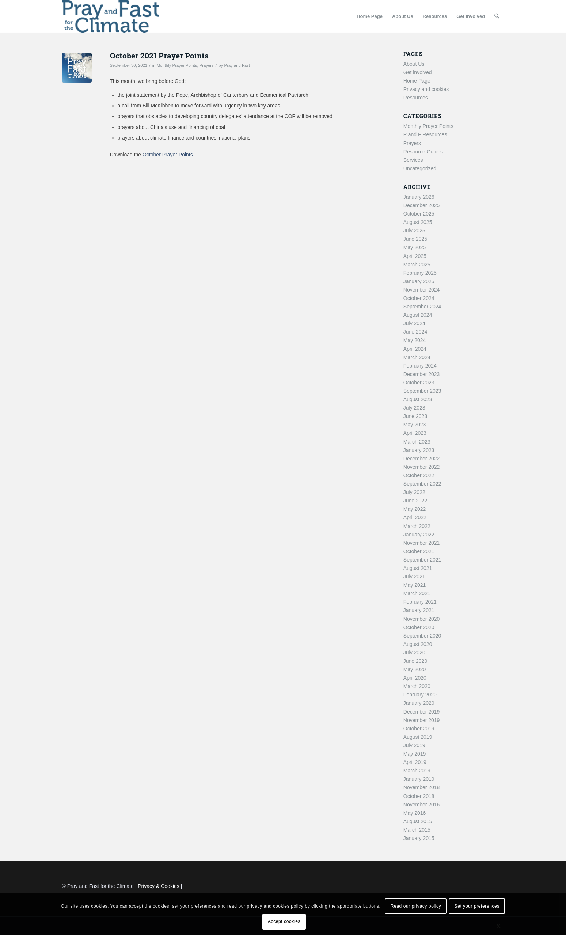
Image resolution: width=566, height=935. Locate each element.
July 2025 (414, 230)
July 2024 (414, 323)
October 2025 (418, 214)
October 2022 (418, 475)
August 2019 (417, 737)
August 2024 (417, 315)
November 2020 (421, 619)
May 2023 (414, 424)
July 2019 (414, 745)
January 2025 (418, 281)
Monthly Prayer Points (177, 65)
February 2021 (420, 602)
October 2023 (418, 382)
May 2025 (414, 247)
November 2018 (421, 787)
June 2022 (415, 500)
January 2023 (418, 450)
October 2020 (418, 627)
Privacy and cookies (426, 89)
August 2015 (417, 821)
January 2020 (418, 703)
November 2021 (421, 543)
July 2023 (414, 408)
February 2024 (420, 366)
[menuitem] (369, 16)
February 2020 (420, 695)
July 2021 (414, 576)
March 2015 (416, 830)
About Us (414, 64)
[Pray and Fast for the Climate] (111, 16)
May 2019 (414, 754)
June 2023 (415, 416)
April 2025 (414, 256)
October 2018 (418, 796)
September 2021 (422, 560)
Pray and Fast (237, 65)
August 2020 (417, 644)
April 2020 (414, 678)
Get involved (417, 72)
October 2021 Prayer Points (159, 55)
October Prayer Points (168, 154)
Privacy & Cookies (158, 886)
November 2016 (421, 804)
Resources (415, 97)
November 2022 (421, 467)
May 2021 (414, 585)
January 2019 (418, 779)
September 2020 (422, 636)
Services (413, 160)
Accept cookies (284, 921)
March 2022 (416, 526)
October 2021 (418, 551)
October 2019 (418, 728)
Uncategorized (419, 168)
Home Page (416, 81)
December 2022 (421, 458)
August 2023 (417, 399)
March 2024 (416, 357)
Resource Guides (423, 152)
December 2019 (421, 712)
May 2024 (414, 340)
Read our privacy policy (416, 906)
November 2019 (421, 720)
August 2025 (417, 222)
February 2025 (420, 273)
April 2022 (414, 517)
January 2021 (418, 610)
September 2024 (422, 306)
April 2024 (414, 349)
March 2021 (416, 593)
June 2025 (415, 239)
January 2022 (418, 534)
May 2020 (414, 669)
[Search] (497, 16)
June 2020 (415, 661)
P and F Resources (425, 134)
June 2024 (415, 332)
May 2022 (414, 509)
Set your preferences (477, 906)
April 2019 (414, 762)
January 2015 (418, 838)
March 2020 (416, 686)
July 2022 (414, 492)
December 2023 (421, 374)
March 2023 (416, 442)
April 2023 (414, 433)
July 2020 (414, 652)
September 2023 (422, 391)
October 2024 (418, 298)
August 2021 (417, 568)
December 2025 (421, 205)
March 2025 (416, 264)
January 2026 (418, 197)
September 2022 (422, 484)
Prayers (207, 65)
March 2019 (416, 771)
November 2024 (421, 290)
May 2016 (414, 813)
